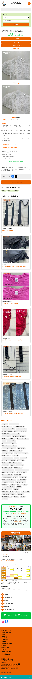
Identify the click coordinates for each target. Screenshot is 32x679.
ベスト (16, 457)
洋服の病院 (4, 8)
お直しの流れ (5, 636)
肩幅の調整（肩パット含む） (9, 494)
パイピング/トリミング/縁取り (21, 453)
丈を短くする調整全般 (21, 472)
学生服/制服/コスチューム (8, 482)
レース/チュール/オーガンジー (22, 470)
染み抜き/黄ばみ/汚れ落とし (8, 486)
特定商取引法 (7, 606)
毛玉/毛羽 (19, 486)
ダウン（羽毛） (11, 440)
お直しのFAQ (5, 639)
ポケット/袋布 (21, 460)
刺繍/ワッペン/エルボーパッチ (9, 479)
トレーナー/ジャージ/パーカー (9, 448)
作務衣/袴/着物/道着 (7, 477)
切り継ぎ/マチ (23, 477)
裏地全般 (16, 496)
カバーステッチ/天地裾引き (20, 431)
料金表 (3, 634)
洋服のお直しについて (7, 630)
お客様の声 (4, 637)
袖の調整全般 (20, 494)
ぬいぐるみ (5, 450)
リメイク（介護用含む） (8, 470)
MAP (19, 664)
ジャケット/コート (7, 436)
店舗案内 (4, 641)
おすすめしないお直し (21, 428)
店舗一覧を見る (27, 552)
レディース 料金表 (16, 42)
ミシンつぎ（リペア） (7, 467)
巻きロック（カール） (13, 190)
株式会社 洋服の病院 (16, 4)
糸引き (18, 491)
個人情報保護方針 (6, 654)
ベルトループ (23, 457)
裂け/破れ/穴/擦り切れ (7, 496)
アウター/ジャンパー (7, 426)
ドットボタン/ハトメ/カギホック (9, 445)
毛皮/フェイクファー (7, 489)
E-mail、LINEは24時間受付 (8, 560)
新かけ (19, 484)
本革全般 (25, 484)
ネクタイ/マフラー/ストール (16, 450)
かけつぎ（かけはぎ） (7, 431)
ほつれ (16, 8)
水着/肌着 (16, 489)
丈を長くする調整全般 (7, 474)
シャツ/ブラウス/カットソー (19, 436)
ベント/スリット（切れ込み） (9, 460)
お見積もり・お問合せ (7, 643)
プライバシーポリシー (9, 609)
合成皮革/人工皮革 (22, 479)
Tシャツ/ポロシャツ (14, 424)
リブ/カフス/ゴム (18, 467)
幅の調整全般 (12, 484)
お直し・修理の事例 (10, 8)
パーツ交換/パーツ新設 (7, 453)
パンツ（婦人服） (6, 455)
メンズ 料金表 (16, 38)
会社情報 (6, 600)
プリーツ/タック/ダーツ (8, 457)
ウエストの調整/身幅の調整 (8, 428)
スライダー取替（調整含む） (9, 438)
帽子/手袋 (5, 484)
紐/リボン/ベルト (25, 491)
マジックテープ (20, 465)
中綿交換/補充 (18, 474)
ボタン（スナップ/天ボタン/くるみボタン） (12, 462)
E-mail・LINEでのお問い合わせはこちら (9, 668)
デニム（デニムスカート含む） (9, 443)
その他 (4, 440)
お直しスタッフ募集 (8, 603)
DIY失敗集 (5, 424)
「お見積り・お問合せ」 (18, 521)
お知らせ (6, 594)
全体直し (16, 477)
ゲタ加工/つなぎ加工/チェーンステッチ (11, 433)
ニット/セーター (21, 448)
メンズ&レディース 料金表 (16, 45)
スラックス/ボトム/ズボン (23, 438)
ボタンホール (5, 465)
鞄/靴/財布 (5, 499)
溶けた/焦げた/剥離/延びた (8, 491)
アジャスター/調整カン (19, 426)
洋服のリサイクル (8, 597)
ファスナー (15, 455)
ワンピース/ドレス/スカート (8, 472)
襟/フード (23, 496)
